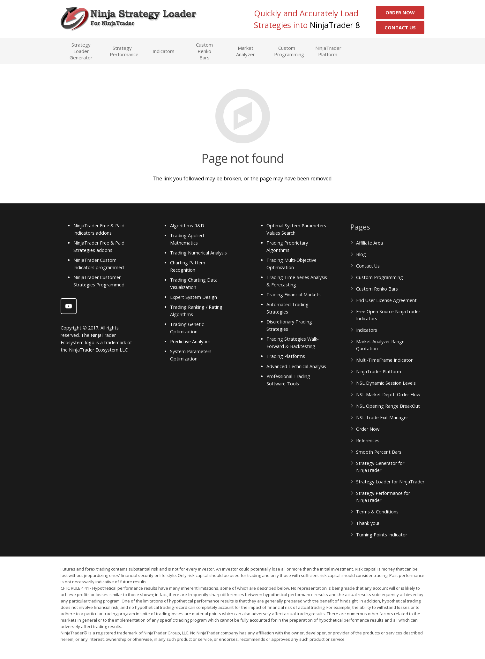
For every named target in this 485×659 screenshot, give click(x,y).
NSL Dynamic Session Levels (386, 383)
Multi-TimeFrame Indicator (384, 360)
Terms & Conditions (377, 512)
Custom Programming (379, 277)
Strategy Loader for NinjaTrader (390, 482)
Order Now (400, 12)
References (367, 440)
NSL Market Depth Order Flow (388, 394)
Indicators (366, 330)
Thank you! (367, 523)
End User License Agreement (386, 300)
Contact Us (400, 27)
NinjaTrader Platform (378, 371)
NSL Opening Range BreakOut (388, 406)
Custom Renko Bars (377, 289)
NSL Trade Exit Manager (382, 417)
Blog (361, 254)
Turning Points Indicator (381, 535)
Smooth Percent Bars (378, 452)
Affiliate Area (369, 243)
